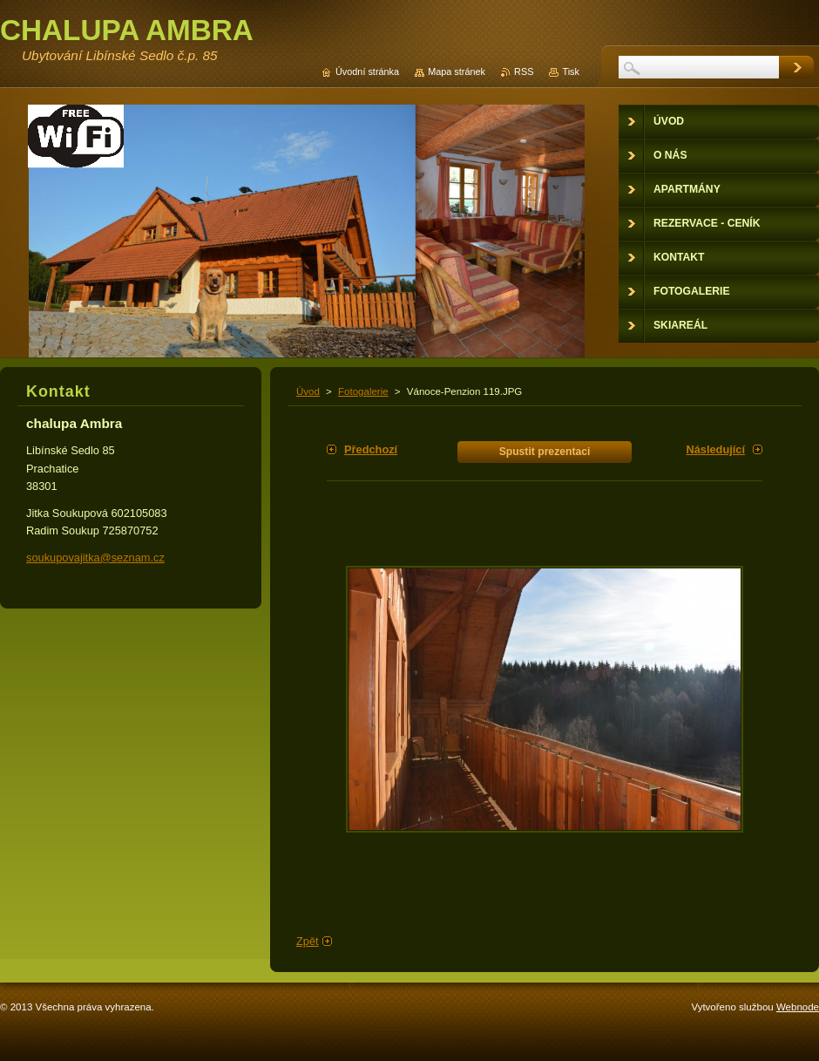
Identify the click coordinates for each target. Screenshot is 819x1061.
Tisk (570, 71)
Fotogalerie (363, 391)
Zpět (307, 941)
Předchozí (370, 449)
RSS (523, 71)
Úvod (308, 391)
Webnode (797, 1007)
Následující (715, 449)
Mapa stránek (456, 71)
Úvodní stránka (367, 71)
